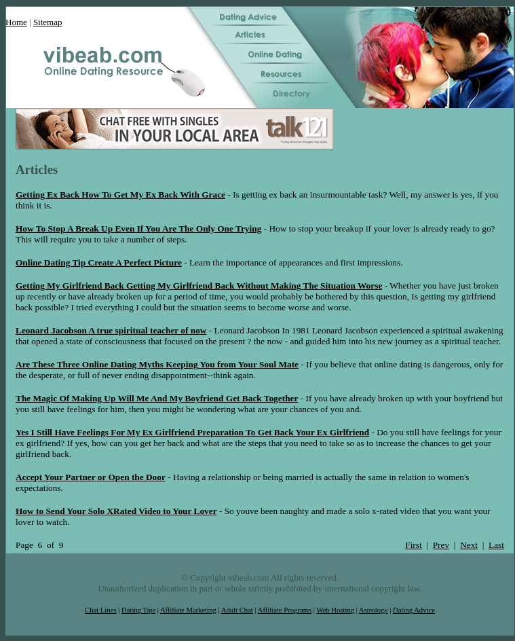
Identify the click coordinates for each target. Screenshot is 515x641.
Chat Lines (100, 610)
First (413, 545)
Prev (441, 545)
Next (469, 545)
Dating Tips (138, 610)
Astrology (373, 610)
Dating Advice (414, 610)
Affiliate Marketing (188, 610)
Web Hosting (335, 610)
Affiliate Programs (284, 610)
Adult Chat (237, 610)
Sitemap (47, 22)
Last (496, 545)
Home (16, 22)
